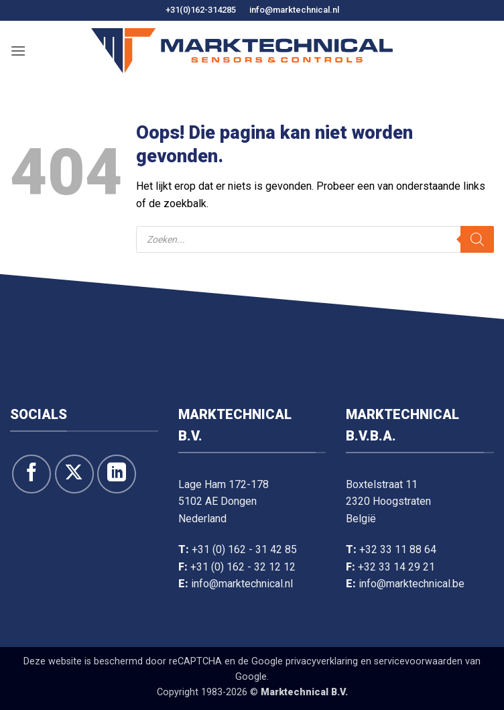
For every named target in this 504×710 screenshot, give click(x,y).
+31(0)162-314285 (201, 10)
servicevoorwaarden (418, 661)
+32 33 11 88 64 (397, 549)
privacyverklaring (322, 661)
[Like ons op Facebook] (31, 474)
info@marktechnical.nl (294, 10)
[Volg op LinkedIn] (116, 474)
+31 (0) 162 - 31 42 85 (244, 549)
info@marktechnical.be (411, 583)
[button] (18, 50)
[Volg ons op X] (74, 474)
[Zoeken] (477, 239)
